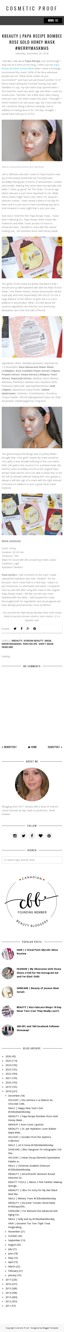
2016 (8, 1284)
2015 (8, 1288)
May (10, 1257)
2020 (8, 1082)
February (13, 1270)
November (14, 1231)
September (14, 1240)
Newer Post (10, 747)
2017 (8, 1279)
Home (34, 747)
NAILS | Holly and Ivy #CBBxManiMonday (31, 1219)
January (12, 1275)
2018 (8, 1091)
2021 (8, 1078)
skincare (7, 647)
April (10, 1262)
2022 (8, 1073)
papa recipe (30, 643)
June (10, 1253)
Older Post (54, 747)
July (10, 1249)
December (14, 1095)
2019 (8, 1086)
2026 (8, 1056)
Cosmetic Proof (32, 8)
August (12, 1244)
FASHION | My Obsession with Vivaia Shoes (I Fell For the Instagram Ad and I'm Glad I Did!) (39, 972)
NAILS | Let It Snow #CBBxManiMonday (30, 1145)
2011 (8, 1305)
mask (48, 640)
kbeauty (17, 640)
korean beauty (33, 640)
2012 (8, 1301)
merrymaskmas (12, 643)
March (11, 1266)
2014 (8, 1292)
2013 (8, 1297)
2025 (8, 1060)
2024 (8, 1065)
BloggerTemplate (50, 1328)
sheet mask (46, 643)
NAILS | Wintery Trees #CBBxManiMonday (32, 1198)
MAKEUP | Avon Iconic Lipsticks (26, 1124)
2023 (8, 1069)
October (12, 1235)
